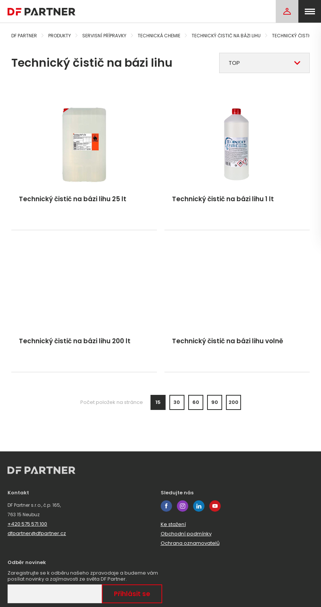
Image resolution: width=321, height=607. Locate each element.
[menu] (309, 11)
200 (233, 402)
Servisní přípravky (104, 35)
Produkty (59, 35)
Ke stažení (173, 524)
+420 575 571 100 (27, 523)
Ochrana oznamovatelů (190, 543)
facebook (166, 506)
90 (214, 402)
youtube (215, 506)
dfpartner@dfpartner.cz (37, 533)
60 (195, 402)
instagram (182, 506)
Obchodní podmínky (186, 533)
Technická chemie (159, 35)
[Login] (287, 11)
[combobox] (264, 63)
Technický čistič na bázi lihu (226, 35)
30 (177, 402)
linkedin (198, 506)
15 (158, 402)
